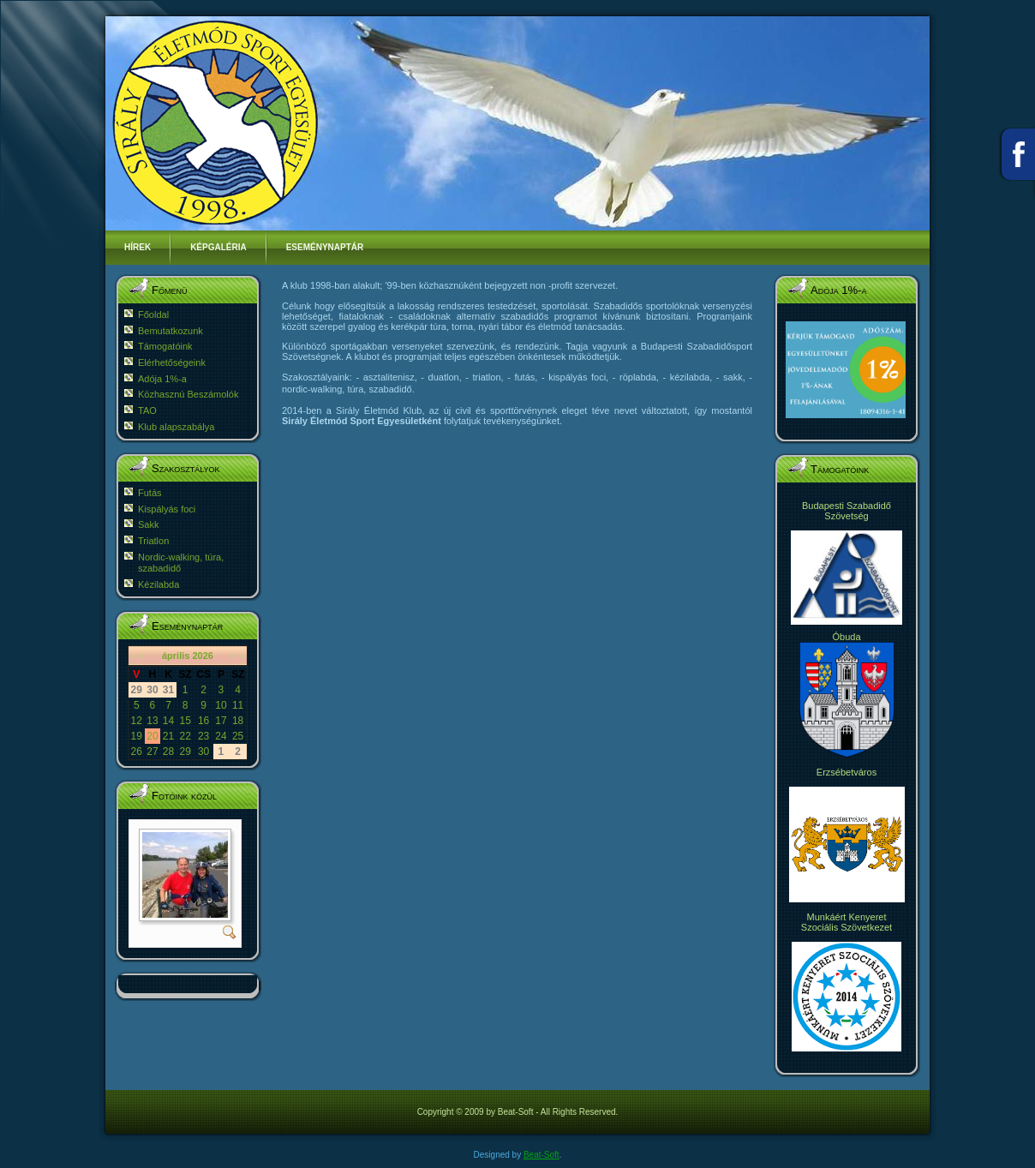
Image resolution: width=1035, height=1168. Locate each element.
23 (203, 736)
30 (203, 752)
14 (168, 721)
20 (152, 736)
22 (184, 736)
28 (168, 752)
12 (136, 721)
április (175, 655)
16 (203, 721)
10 (220, 705)
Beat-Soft (541, 1154)
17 (220, 721)
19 (136, 736)
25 (237, 736)
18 (237, 721)
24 (220, 736)
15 (184, 721)
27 (152, 752)
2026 (202, 655)
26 (136, 752)
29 (184, 752)
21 (168, 736)
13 (152, 721)
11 (237, 705)
